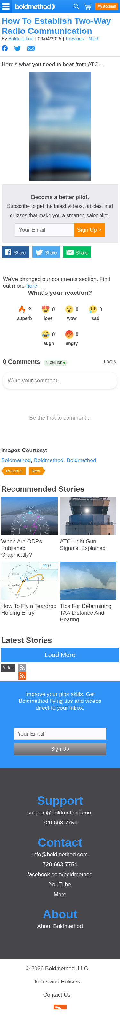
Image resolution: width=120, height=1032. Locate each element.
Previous (75, 38)
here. (32, 286)
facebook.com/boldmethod (60, 874)
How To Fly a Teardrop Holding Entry (29, 609)
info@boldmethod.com (60, 854)
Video (8, 667)
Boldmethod (20, 38)
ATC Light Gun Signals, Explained (83, 544)
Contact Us (57, 994)
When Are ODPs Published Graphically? (21, 548)
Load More (60, 654)
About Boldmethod (60, 926)
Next (93, 38)
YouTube (60, 884)
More (60, 894)
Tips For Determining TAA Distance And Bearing (85, 613)
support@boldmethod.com (60, 812)
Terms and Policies (57, 981)
